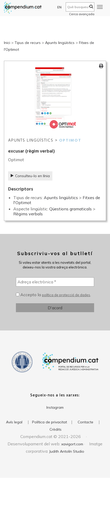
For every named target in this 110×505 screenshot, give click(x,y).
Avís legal (14, 422)
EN (59, 7)
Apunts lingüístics (60, 42)
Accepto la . (53, 294)
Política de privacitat (49, 422)
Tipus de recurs (28, 42)
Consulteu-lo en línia (30, 175)
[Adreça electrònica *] (55, 281)
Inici (7, 42)
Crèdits (56, 429)
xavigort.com (72, 444)
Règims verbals (28, 213)
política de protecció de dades (66, 295)
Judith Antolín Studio (66, 451)
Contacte (85, 422)
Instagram (55, 407)
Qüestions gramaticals (70, 208)
